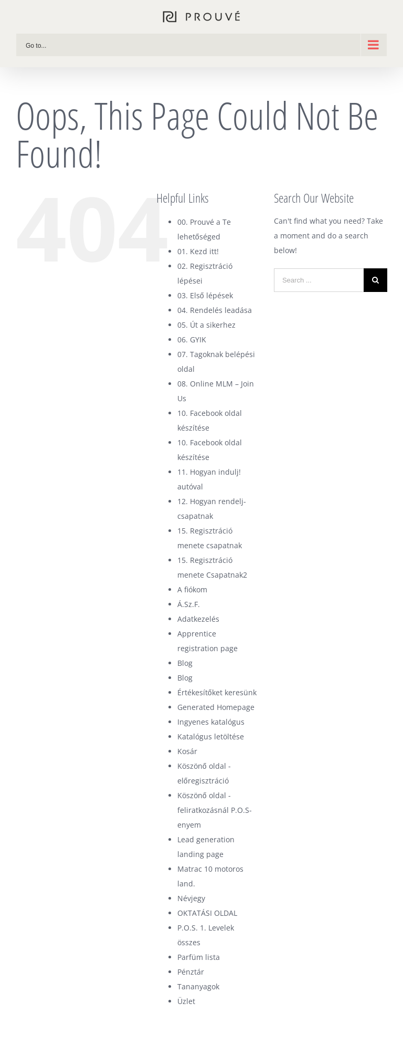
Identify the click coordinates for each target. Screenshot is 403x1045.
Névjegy (191, 898)
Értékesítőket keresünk (217, 692)
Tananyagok (198, 986)
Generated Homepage (215, 707)
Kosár (187, 751)
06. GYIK (191, 339)
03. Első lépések (205, 295)
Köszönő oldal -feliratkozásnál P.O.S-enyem (214, 810)
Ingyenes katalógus (211, 722)
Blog (185, 663)
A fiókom (192, 589)
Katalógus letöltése (210, 736)
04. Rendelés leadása (214, 310)
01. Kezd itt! (198, 251)
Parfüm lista (198, 957)
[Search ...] (319, 280)
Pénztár (190, 972)
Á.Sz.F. (188, 604)
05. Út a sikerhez (206, 325)
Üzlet (186, 1001)
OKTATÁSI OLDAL (207, 913)
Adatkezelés (198, 619)
